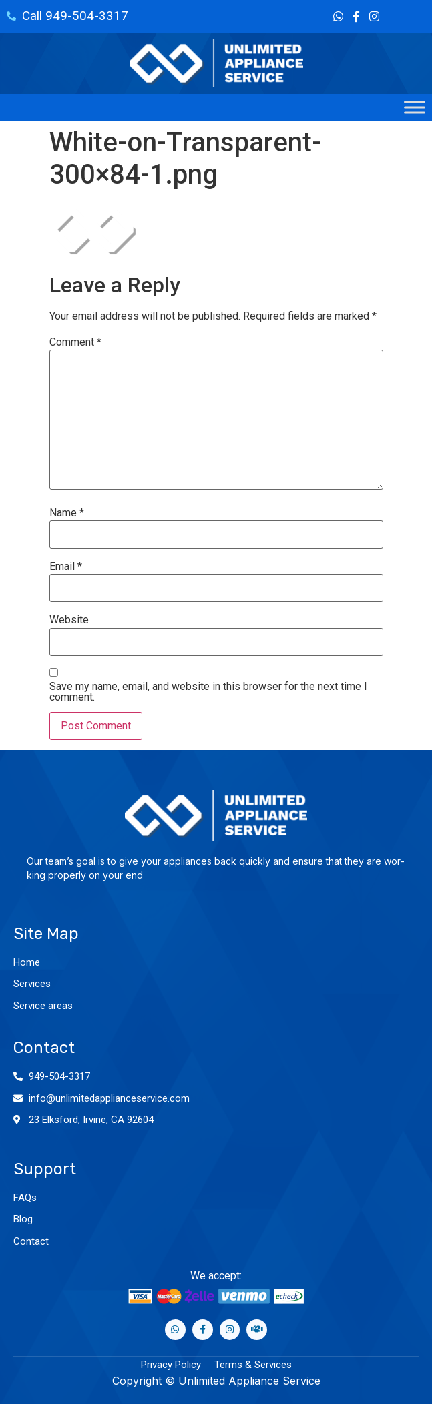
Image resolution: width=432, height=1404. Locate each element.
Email (65, 566)
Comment (75, 342)
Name (66, 513)
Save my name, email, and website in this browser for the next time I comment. (208, 692)
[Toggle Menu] (414, 107)
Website (69, 620)
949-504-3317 (59, 1076)
